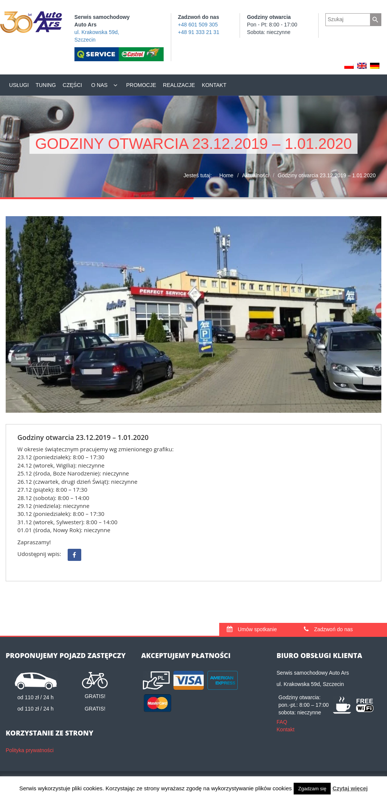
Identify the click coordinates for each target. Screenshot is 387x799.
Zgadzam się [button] (312, 788)
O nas (99, 85)
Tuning (46, 85)
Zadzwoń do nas (328, 629)
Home (226, 175)
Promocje (141, 85)
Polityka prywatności (30, 750)
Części (72, 85)
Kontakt (214, 85)
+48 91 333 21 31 (198, 32)
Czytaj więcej (350, 788)
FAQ (282, 722)
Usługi (19, 85)
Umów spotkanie (252, 629)
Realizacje (179, 85)
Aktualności (255, 175)
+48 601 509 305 (198, 25)
